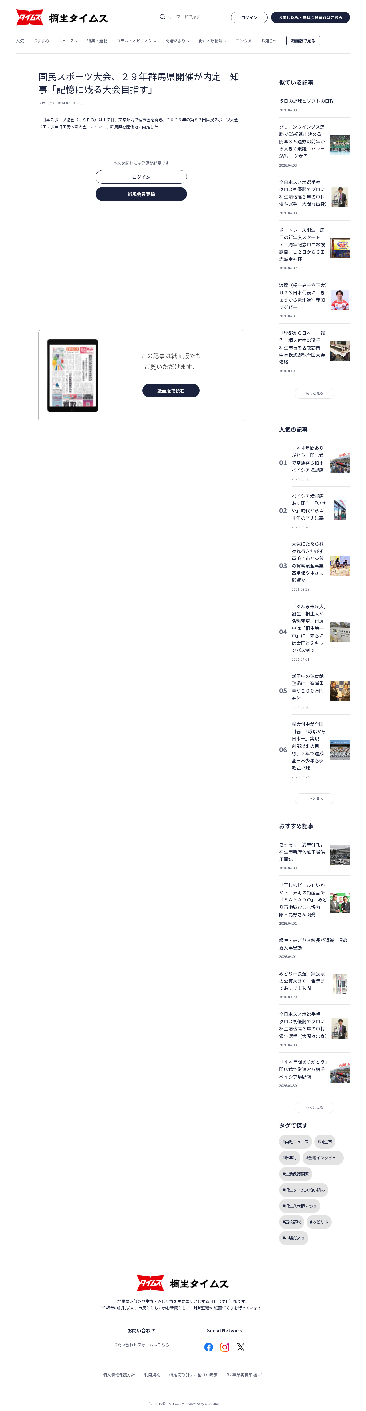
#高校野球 (292, 1222)
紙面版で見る (303, 40)
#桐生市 (325, 1141)
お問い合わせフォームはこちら (141, 1344)
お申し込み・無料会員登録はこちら (311, 17)
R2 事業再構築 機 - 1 (244, 1375)
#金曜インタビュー (323, 1157)
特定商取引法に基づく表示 (193, 1375)
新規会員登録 (141, 194)
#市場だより (294, 1238)
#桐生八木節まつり (300, 1206)
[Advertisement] (141, 267)
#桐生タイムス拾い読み (304, 1190)
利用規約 (152, 1375)
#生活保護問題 (296, 1174)
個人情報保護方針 (119, 1375)
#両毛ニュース (296, 1141)
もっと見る (314, 393)
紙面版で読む (171, 390)
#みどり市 (319, 1222)
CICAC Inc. (212, 1403)
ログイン (141, 176)
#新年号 (290, 1157)
